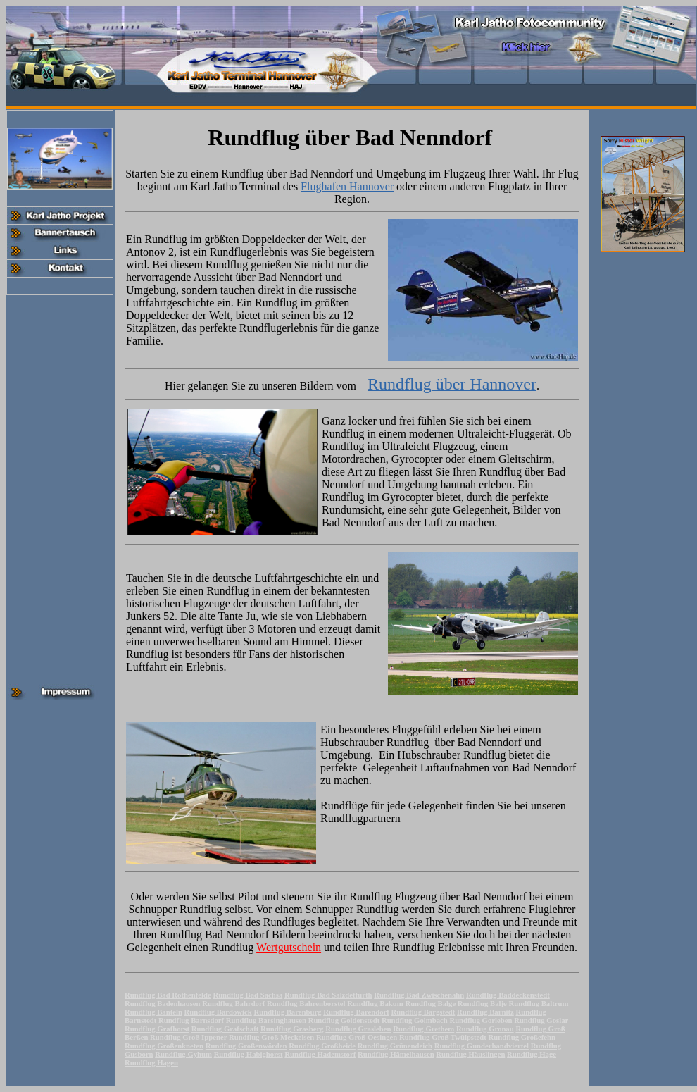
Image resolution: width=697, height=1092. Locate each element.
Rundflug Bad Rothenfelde (168, 995)
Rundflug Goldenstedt (344, 1020)
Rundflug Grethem (423, 1028)
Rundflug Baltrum (539, 1003)
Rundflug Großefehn (522, 1037)
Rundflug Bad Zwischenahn (419, 995)
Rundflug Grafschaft (225, 1028)
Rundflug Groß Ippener (188, 1037)
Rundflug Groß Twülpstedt (442, 1037)
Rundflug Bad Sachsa (247, 995)
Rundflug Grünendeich (395, 1045)
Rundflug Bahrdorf (233, 1003)
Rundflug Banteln (153, 1011)
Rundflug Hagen (151, 1062)
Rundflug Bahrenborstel (306, 1003)
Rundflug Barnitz (485, 1011)
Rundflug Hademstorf (320, 1054)
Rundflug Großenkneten (164, 1045)
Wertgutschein (288, 947)
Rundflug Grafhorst (157, 1028)
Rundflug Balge (430, 1003)
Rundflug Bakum (375, 1003)
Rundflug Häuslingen (470, 1054)
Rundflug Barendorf (356, 1011)
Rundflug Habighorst (248, 1054)
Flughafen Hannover (347, 186)
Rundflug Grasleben (358, 1028)
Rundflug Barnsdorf (191, 1020)
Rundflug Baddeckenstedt (508, 995)
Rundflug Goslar (541, 1020)
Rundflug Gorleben (480, 1020)
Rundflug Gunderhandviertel (481, 1045)
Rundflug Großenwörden (246, 1045)
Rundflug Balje (482, 1003)
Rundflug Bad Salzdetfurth (328, 995)
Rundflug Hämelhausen (396, 1054)
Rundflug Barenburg (288, 1011)
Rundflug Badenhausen (163, 1003)
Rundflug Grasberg (292, 1028)
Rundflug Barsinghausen (266, 1020)
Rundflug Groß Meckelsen (271, 1037)
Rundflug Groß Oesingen (356, 1037)
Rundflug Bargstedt (423, 1011)
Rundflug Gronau (485, 1028)
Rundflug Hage (531, 1054)
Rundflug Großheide (322, 1045)
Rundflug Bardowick (218, 1011)
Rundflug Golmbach (415, 1020)
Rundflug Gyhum (183, 1054)
